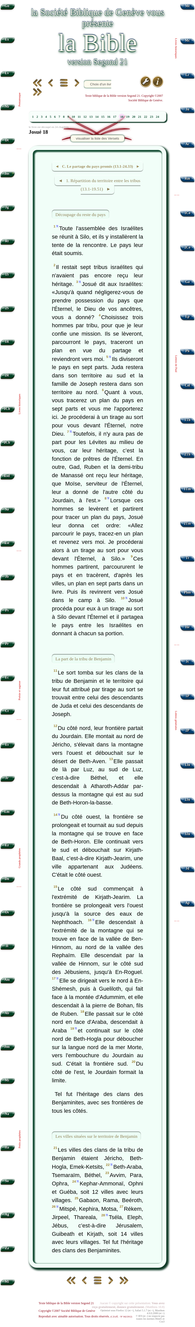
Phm (187, 592)
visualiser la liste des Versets (97, 138)
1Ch (7, 409)
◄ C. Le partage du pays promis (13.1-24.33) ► (97, 166)
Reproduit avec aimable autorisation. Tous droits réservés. (85, 1316)
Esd (7, 476)
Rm (187, 178)
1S (7, 274)
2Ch (7, 442)
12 (85, 117)
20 (133, 117)
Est (7, 543)
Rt (7, 241)
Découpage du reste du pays (80, 214)
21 (139, 117)
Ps (7, 610)
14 (97, 117)
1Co (187, 213)
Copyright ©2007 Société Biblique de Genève (67, 1311)
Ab (7, 1013)
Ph (187, 351)
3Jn (187, 834)
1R (7, 341)
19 (127, 117)
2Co (187, 247)
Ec (7, 677)
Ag (7, 1214)
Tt (187, 558)
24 (157, 117)
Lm (6, 812)
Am (7, 980)
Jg (7, 207)
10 (73, 117)
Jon (7, 1047)
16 (108, 117)
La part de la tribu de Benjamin (83, 658)
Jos (7, 174)
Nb (7, 106)
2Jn (187, 799)
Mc (187, 40)
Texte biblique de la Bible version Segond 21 (66, 1303)
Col (187, 385)
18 (121, 117)
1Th (187, 420)
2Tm (187, 523)
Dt (7, 140)
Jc (187, 661)
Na (7, 1114)
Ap (187, 903)
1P (187, 696)
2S (7, 308)
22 (145, 117)
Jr (7, 778)
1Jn (187, 765)
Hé (187, 627)
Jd (187, 868)
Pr (7, 644)
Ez (7, 845)
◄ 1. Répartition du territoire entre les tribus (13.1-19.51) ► (99, 185)
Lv (7, 73)
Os (7, 912)
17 (114, 117)
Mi (7, 1080)
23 (151, 117)
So (7, 1181)
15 (103, 117)
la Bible (97, 42)
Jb (7, 577)
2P (187, 730)
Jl (7, 946)
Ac (187, 144)
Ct (7, 711)
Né (7, 509)
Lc (187, 75)
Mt (187, 6)
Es (7, 744)
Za (7, 1248)
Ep (187, 316)
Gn (7, 6)
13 (91, 117)
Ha (7, 1147)
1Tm (187, 489)
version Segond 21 (97, 61)
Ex (7, 39)
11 (79, 117)
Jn (187, 109)
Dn (7, 879)
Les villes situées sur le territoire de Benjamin (96, 1136)
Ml (7, 1281)
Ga (187, 282)
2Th (187, 454)
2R (7, 375)
